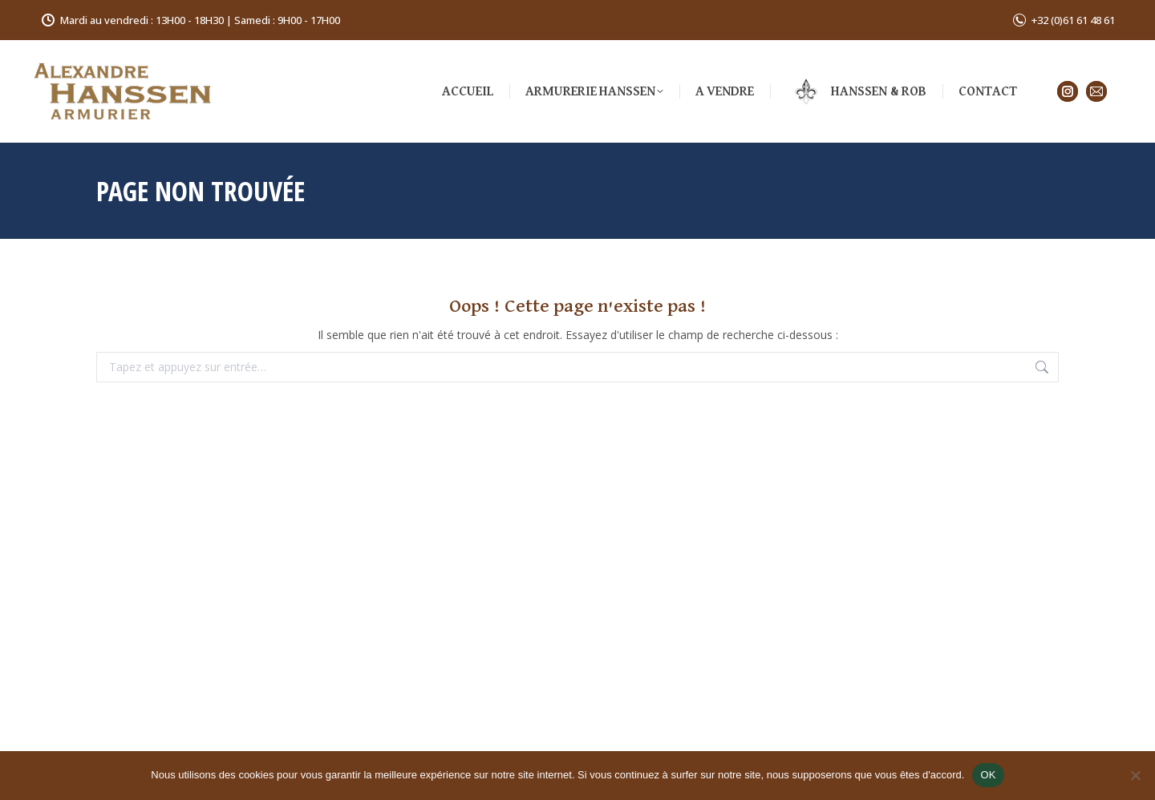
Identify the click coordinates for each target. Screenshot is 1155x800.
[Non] (1135, 775)
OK (987, 775)
